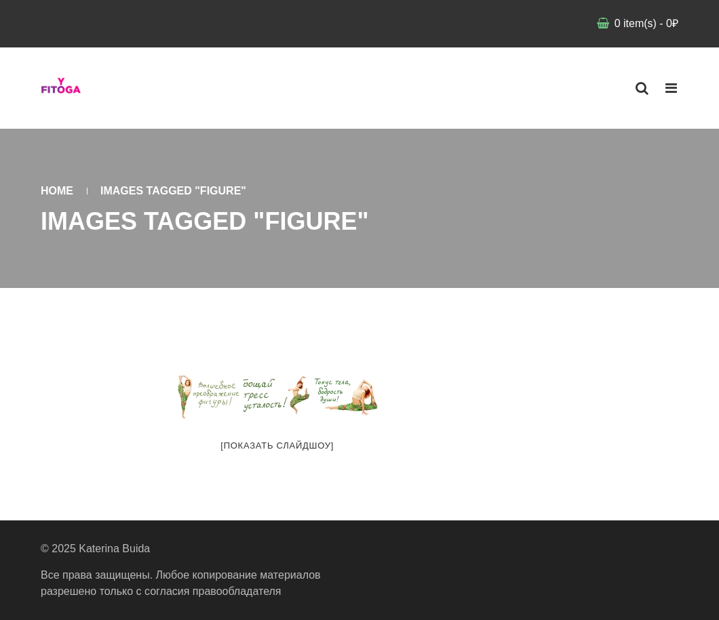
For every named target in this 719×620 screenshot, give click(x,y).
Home (57, 191)
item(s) (644, 23)
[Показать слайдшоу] (277, 445)
